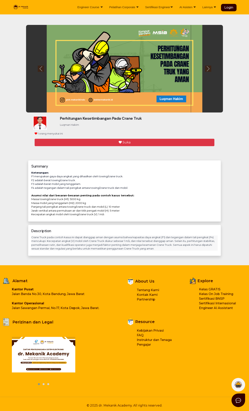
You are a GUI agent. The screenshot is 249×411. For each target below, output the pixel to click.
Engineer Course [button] (90, 7)
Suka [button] (125, 142)
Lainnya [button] (209, 7)
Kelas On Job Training (216, 294)
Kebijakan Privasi (150, 330)
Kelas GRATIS (209, 289)
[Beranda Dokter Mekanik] (20, 7)
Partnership (146, 299)
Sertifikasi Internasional (217, 303)
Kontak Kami (147, 295)
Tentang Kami (148, 290)
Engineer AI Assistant (216, 308)
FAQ (140, 335)
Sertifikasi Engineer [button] (159, 7)
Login (228, 7)
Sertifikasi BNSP (211, 298)
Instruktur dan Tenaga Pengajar (154, 342)
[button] (238, 400)
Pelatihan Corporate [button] (124, 7)
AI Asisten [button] (187, 7)
